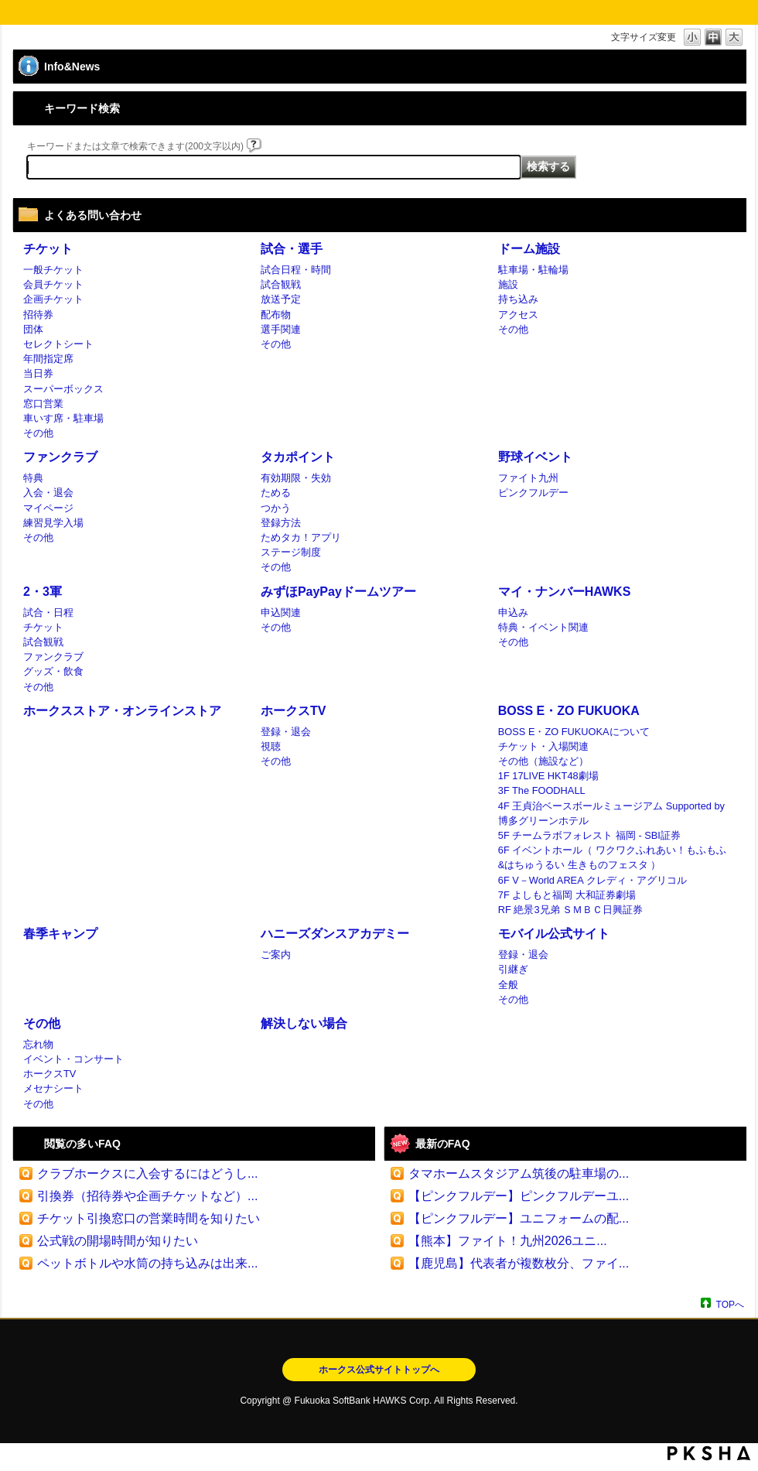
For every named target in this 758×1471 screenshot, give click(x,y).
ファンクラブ (60, 457)
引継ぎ (513, 969)
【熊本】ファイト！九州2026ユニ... (507, 1240)
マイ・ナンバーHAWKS (564, 591)
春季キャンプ (60, 933)
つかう (276, 508)
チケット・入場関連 (543, 746)
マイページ (48, 508)
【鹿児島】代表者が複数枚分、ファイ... (518, 1263)
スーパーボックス (63, 389)
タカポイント (298, 457)
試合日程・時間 (296, 269)
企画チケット (53, 299)
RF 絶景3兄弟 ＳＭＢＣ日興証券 (570, 909)
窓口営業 (43, 403)
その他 (38, 433)
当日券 (38, 373)
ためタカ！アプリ (301, 537)
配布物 (276, 314)
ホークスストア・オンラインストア (122, 710)
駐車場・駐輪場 (533, 269)
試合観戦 (281, 284)
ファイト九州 (528, 478)
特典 (33, 478)
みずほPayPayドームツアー (338, 591)
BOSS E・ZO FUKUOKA (569, 710)
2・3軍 (42, 591)
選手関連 (281, 329)
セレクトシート (58, 344)
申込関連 (281, 612)
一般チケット (53, 269)
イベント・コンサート (73, 1059)
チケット (48, 248)
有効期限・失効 (296, 478)
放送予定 (281, 299)
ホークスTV (293, 710)
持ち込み (518, 299)
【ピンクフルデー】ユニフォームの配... (518, 1218)
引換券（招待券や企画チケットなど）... (147, 1195)
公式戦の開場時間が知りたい (117, 1240)
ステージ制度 (291, 552)
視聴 (271, 746)
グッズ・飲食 (53, 671)
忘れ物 (38, 1044)
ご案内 (276, 954)
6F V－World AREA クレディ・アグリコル (592, 880)
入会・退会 (48, 492)
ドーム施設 (529, 248)
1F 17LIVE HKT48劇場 (548, 776)
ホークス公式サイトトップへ (379, 1369)
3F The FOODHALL (542, 790)
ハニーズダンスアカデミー (335, 933)
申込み (513, 612)
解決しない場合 (304, 1023)
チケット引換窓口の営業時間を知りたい (148, 1218)
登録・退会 (286, 731)
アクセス (518, 314)
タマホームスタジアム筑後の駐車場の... (518, 1173)
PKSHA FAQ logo (709, 1453)
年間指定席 (48, 358)
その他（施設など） (543, 761)
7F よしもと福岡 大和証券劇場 (567, 895)
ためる (276, 492)
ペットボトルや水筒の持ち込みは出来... (147, 1263)
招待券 (38, 314)
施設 (508, 284)
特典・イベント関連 (543, 627)
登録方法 (281, 523)
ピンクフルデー (533, 492)
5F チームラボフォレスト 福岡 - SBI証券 (589, 835)
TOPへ (730, 1304)
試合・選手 (292, 248)
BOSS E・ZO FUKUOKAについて (574, 731)
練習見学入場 (53, 523)
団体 (33, 329)
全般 (508, 984)
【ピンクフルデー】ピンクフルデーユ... (518, 1195)
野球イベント (535, 457)
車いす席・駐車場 (63, 418)
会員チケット (53, 284)
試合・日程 (48, 612)
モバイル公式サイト (553, 933)
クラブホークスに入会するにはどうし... (147, 1173)
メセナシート (53, 1088)
